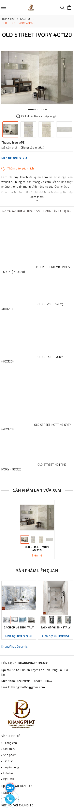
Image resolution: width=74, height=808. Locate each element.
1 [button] (31, 109)
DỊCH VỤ (8, 779)
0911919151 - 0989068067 (34, 681)
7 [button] (46, 109)
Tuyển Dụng (11, 799)
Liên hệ (8, 773)
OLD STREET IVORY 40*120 (37, 549)
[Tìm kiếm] (62, 7)
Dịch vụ (8, 793)
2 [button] (35, 109)
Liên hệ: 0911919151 (14, 158)
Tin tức (8, 761)
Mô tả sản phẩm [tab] (13, 211)
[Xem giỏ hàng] (69, 7)
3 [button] (37, 109)
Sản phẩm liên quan (37, 570)
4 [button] (39, 109)
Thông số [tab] (33, 211)
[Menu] (3, 7)
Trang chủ (10, 743)
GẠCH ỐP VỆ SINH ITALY (19, 627)
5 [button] (41, 109)
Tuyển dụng (11, 767)
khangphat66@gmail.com (28, 687)
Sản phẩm (10, 755)
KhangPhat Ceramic (14, 647)
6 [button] (43, 109)
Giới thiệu (9, 749)
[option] (37, 77)
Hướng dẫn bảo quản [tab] (57, 211)
